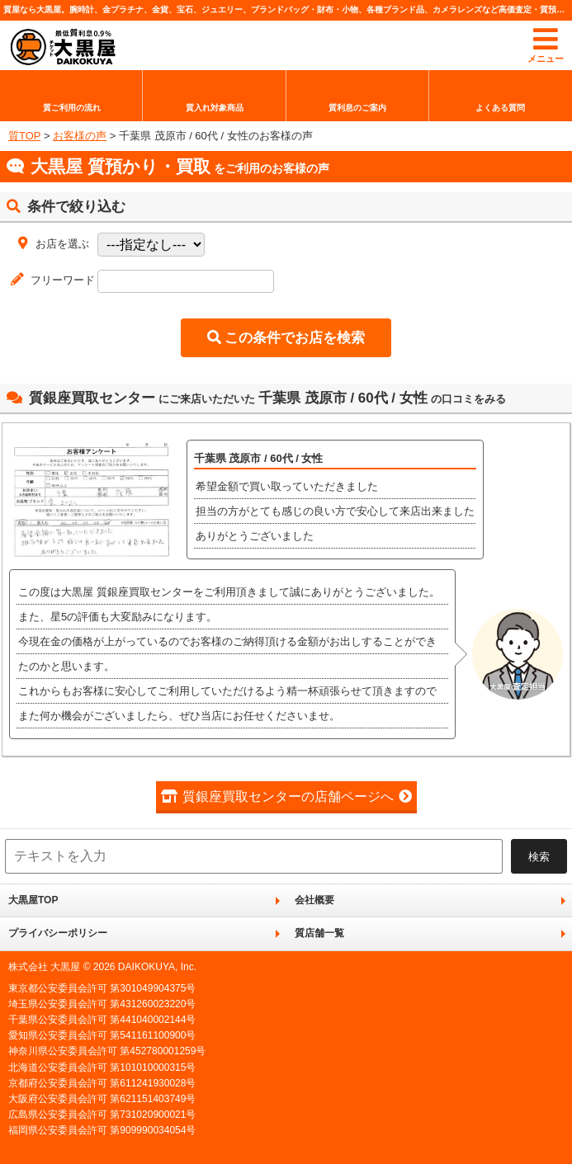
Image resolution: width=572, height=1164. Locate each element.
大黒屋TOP (33, 900)
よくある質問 (500, 107)
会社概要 (314, 900)
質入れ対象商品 (214, 107)
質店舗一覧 (319, 933)
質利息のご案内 (357, 107)
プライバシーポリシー (57, 933)
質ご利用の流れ (72, 107)
